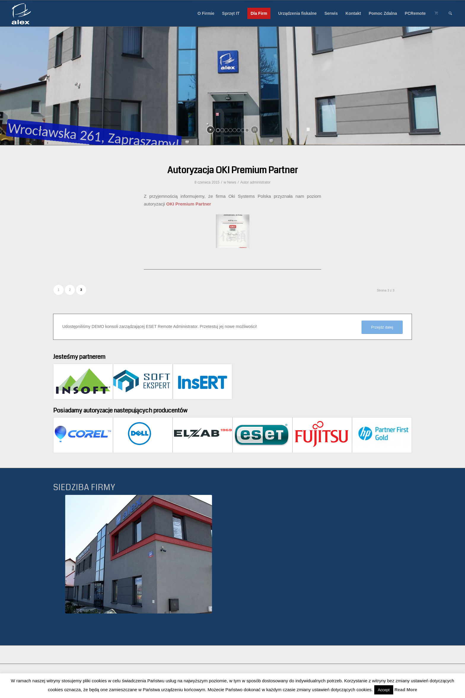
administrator (260, 182)
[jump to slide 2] (222, 130)
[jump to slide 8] (247, 130)
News (231, 182)
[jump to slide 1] (218, 130)
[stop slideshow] (255, 130)
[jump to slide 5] (234, 130)
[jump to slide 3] (226, 130)
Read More (405, 689)
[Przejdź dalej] (382, 327)
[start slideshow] (210, 130)
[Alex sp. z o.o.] (20, 13)
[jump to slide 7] (243, 130)
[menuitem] (206, 13)
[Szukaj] (450, 13)
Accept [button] (384, 690)
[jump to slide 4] (230, 130)
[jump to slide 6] (239, 130)
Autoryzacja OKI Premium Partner (232, 170)
